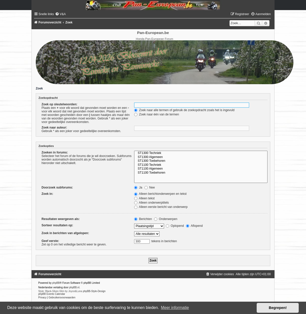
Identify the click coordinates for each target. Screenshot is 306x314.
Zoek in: (47, 194)
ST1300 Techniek (201, 153)
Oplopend (175, 226)
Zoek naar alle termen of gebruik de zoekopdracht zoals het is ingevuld (184, 110)
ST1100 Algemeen (201, 169)
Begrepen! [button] (278, 308)
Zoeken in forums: (55, 152)
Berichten (143, 219)
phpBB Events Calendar (51, 294)
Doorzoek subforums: (57, 187)
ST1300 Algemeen (201, 157)
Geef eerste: (50, 241)
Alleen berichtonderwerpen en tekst (160, 194)
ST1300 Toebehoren (201, 161)
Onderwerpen (165, 219)
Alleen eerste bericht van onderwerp (160, 207)
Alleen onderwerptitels (151, 202)
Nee (149, 187)
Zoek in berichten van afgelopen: (65, 233)
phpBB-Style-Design (94, 291)
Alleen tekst (144, 198)
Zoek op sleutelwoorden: (59, 104)
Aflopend (194, 226)
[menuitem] (60, 14)
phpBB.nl (74, 287)
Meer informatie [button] (175, 307)
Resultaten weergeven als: (61, 219)
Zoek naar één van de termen (156, 114)
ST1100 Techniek (201, 165)
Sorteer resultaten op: (57, 225)
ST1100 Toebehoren (201, 173)
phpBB (56, 282)
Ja (138, 187)
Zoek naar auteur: (54, 127)
